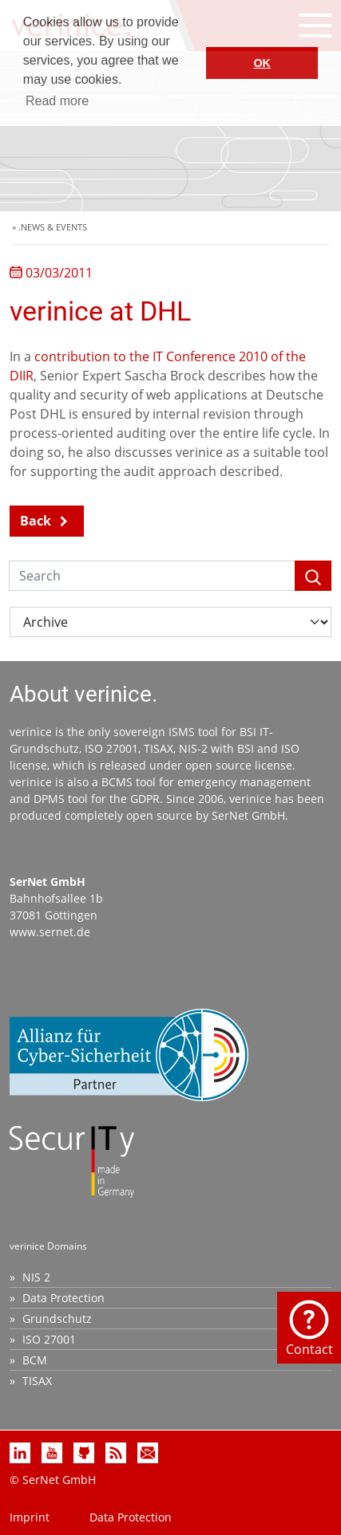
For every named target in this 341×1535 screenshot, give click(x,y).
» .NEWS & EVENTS (49, 227)
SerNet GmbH (248, 815)
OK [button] (262, 63)
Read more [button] (57, 101)
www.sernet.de (50, 931)
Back (35, 520)
